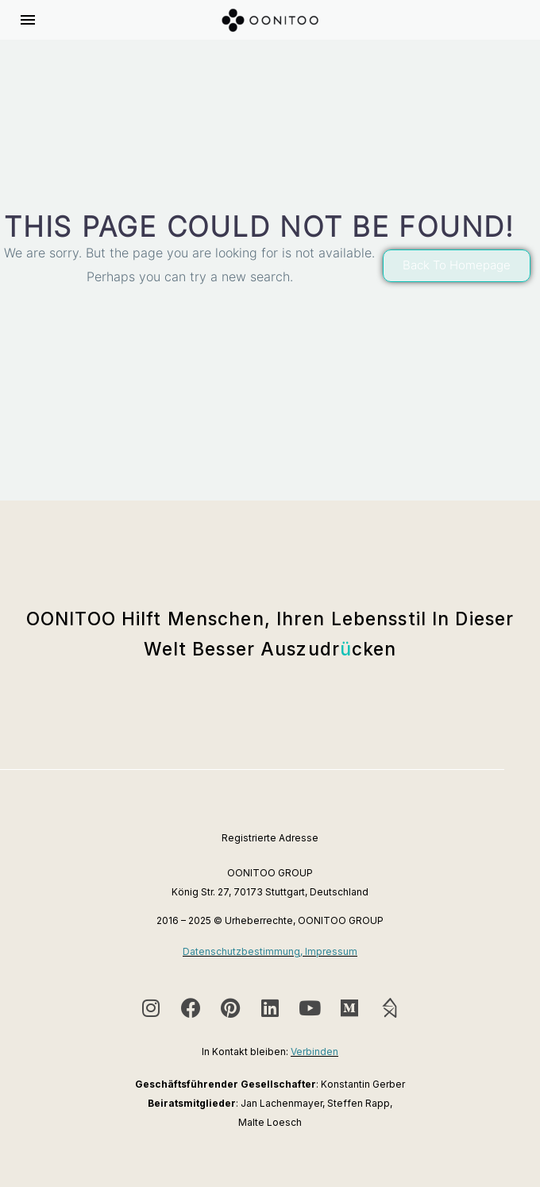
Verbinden (314, 1051)
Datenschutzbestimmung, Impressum (270, 951)
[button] (456, 265)
